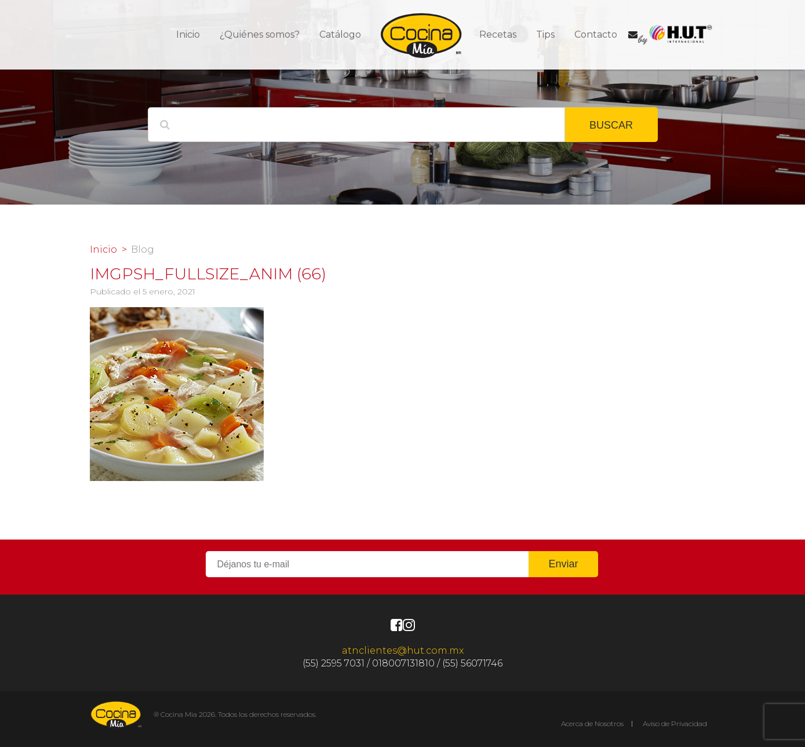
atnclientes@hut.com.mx (403, 650)
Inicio (188, 34)
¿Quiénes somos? (260, 34)
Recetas (497, 34)
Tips (545, 34)
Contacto (595, 34)
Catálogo (340, 34)
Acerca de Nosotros (592, 723)
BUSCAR (611, 125)
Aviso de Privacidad (675, 723)
